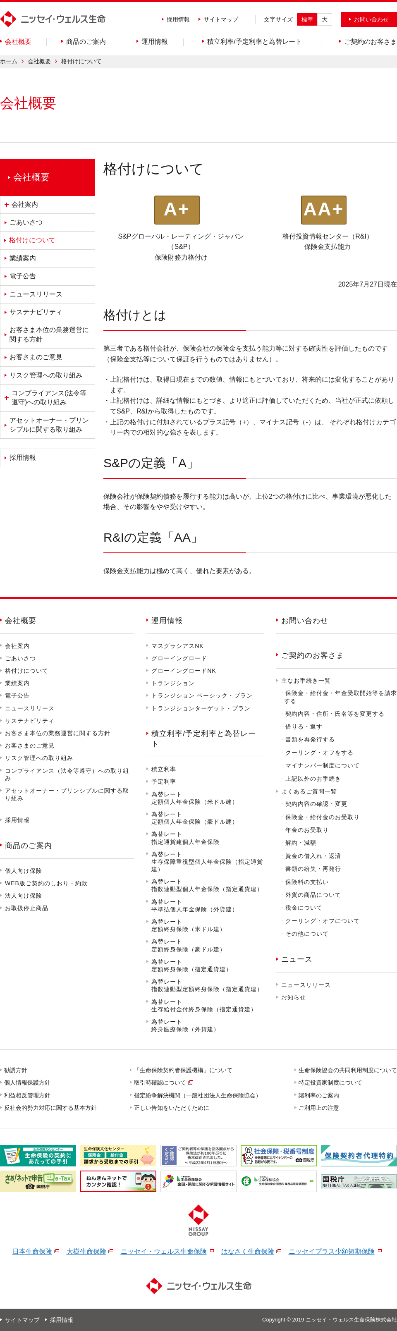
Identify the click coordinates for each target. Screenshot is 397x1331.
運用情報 (167, 621)
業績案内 (17, 683)
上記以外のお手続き (313, 778)
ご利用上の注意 (319, 1107)
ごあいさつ (20, 658)
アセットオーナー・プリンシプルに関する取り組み (67, 794)
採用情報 (178, 19)
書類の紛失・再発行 (313, 868)
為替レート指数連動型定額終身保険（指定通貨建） (207, 985)
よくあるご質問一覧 (309, 791)
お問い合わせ (304, 621)
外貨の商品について (313, 894)
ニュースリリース (30, 708)
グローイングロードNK (183, 670)
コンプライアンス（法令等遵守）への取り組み (67, 774)
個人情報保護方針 (27, 1082)
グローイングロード (179, 658)
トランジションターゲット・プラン (201, 708)
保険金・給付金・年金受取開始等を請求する (340, 697)
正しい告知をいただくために (172, 1107)
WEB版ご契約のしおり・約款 (46, 883)
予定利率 (163, 781)
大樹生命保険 (86, 1251)
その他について (307, 933)
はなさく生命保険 (247, 1251)
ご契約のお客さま (312, 655)
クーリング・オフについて (322, 921)
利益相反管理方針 (27, 1095)
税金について (304, 907)
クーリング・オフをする (319, 752)
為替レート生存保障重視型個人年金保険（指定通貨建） (207, 861)
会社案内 (17, 646)
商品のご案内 (28, 845)
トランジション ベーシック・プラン (202, 695)
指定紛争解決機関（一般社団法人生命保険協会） (198, 1095)
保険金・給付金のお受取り (322, 817)
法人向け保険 (23, 895)
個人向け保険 (23, 870)
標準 (307, 19)
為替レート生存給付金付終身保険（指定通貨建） (204, 1006)
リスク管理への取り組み (39, 758)
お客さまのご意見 (30, 745)
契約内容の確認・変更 (316, 804)
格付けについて (26, 670)
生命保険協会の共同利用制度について (348, 1070)
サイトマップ (220, 19)
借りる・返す (304, 726)
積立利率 (163, 769)
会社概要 (39, 61)
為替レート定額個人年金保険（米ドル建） (194, 798)
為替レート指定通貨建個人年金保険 (185, 838)
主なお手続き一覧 (306, 680)
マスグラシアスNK (177, 646)
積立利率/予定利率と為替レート (203, 738)
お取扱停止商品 (26, 908)
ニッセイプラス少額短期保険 (332, 1251)
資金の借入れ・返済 (313, 856)
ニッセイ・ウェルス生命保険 (164, 1251)
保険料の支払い (307, 882)
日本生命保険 (32, 1251)
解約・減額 (300, 842)
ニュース (297, 959)
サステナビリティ (30, 720)
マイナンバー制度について (322, 765)
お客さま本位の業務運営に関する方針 (57, 733)
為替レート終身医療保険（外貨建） (185, 1025)
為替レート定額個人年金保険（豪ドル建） (194, 818)
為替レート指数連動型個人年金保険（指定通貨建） (207, 885)
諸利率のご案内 (319, 1095)
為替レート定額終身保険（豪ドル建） (188, 945)
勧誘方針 (16, 1070)
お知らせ (293, 997)
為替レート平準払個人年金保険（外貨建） (194, 905)
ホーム (8, 61)
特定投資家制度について (330, 1082)
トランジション (173, 683)
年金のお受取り (307, 830)
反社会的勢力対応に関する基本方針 (51, 1107)
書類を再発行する (310, 739)
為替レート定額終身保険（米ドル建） (188, 925)
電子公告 (17, 695)
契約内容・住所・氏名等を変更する (335, 713)
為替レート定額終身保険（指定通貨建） (191, 965)
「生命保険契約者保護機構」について (183, 1070)
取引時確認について (160, 1082)
